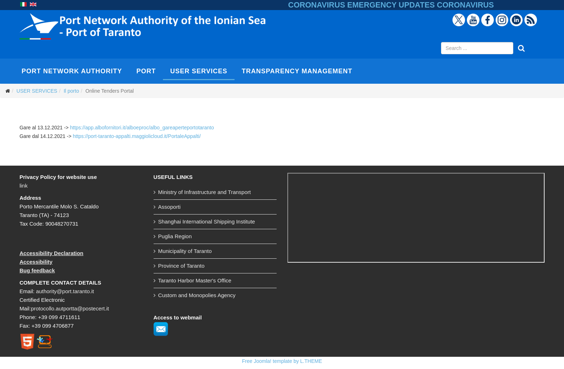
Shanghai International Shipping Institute (206, 221)
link (23, 186)
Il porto (71, 91)
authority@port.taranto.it (65, 291)
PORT (146, 71)
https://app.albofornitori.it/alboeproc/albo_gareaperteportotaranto (142, 127)
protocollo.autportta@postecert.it (70, 308)
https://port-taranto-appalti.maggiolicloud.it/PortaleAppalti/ (137, 136)
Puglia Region (175, 236)
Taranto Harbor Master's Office (195, 280)
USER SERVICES (198, 71)
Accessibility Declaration (51, 253)
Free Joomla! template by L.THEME (282, 361)
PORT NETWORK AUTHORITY (72, 71)
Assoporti (169, 207)
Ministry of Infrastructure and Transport (204, 192)
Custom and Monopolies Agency (197, 295)
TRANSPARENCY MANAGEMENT (297, 71)
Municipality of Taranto (185, 251)
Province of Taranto (181, 266)
